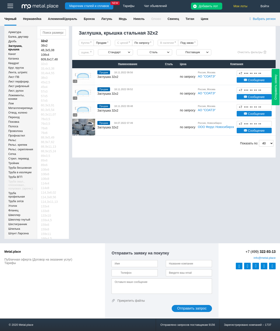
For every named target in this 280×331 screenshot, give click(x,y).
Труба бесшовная (20, 167)
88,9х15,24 (48, 151)
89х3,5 (45, 156)
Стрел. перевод (18, 158)
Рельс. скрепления (20, 149)
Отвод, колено (17, 112)
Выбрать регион (264, 19)
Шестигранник (17, 224)
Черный (10, 19)
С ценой (123, 42)
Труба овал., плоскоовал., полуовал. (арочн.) (20, 185)
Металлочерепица (20, 108)
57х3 (44, 91)
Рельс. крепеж (17, 144)
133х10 (46, 215)
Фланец (13, 210)
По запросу (143, 42)
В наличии (168, 42)
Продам (102, 42)
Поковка (13, 121)
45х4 (44, 87)
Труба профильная (16, 194)
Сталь (153, 52)
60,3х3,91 (47, 105)
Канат (12, 54)
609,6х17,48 (49, 59)
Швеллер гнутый (19, 219)
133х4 (45, 206)
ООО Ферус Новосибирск (216, 127)
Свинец (173, 19)
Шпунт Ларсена (18, 233)
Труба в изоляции (20, 172)
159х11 (46, 234)
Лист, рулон (15, 90)
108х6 (45, 169)
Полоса (13, 126)
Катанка (13, 58)
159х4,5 (46, 220)
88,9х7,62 (47, 142)
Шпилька (14, 228)
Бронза (89, 19)
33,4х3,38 (47, 68)
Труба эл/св (16, 201)
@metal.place (265, 257)
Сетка (12, 154)
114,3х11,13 (49, 201)
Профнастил (16, 135)
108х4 (45, 54)
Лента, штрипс (18, 72)
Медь (123, 19)
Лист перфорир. (19, 81)
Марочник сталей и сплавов (89, 6)
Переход (14, 117)
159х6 (45, 224)
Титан (190, 19)
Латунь (106, 19)
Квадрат (13, 63)
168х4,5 (46, 238)
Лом (11, 103)
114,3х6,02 (48, 192)
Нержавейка (32, 19)
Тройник (13, 163)
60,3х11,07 (48, 114)
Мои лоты (240, 6)
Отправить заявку (275, 87)
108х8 (45, 178)
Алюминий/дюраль (62, 19)
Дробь (12, 41)
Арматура (14, 32)
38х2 (44, 45)
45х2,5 (45, 82)
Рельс (12, 140)
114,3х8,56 (48, 197)
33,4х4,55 (47, 73)
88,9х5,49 (47, 137)
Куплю (86, 42)
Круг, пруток (16, 67)
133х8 (45, 211)
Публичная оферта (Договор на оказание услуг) (38, 259)
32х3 (44, 64)
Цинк (204, 19)
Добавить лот (208, 6)
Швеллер (14, 215)
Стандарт (114, 52)
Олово (156, 19)
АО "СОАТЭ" (206, 76)
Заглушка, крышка (15, 47)
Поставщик (192, 52)
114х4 (45, 183)
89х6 (44, 160)
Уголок (12, 205)
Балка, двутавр (18, 36)
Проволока (15, 131)
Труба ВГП (15, 177)
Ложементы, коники (16, 97)
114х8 (45, 188)
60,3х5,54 (47, 110)
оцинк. (86, 52)
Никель (139, 19)
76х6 (44, 128)
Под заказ (187, 42)
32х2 (44, 41)
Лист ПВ (13, 77)
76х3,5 (45, 119)
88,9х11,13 (48, 146)
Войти (265, 6)
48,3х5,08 (47, 50)
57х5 (44, 96)
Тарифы (10, 263)
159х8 (45, 229)
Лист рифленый (18, 86)
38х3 (44, 77)
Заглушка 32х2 (107, 77)
